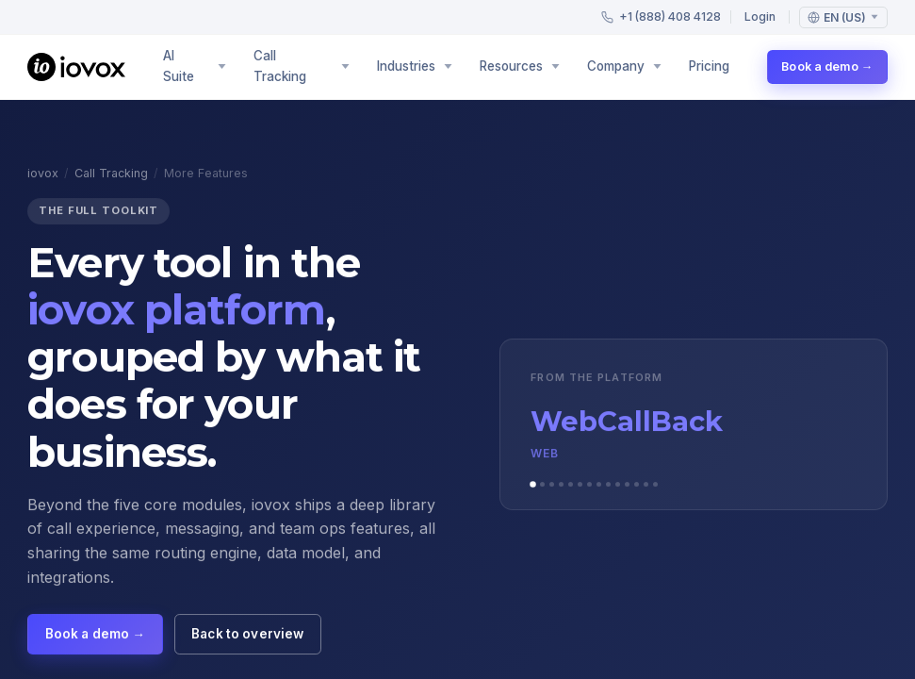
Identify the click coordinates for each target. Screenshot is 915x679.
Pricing (709, 66)
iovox (42, 176)
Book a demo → (827, 66)
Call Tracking (111, 176)
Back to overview (247, 636)
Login (760, 16)
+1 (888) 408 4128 (661, 16)
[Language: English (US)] (843, 17)
